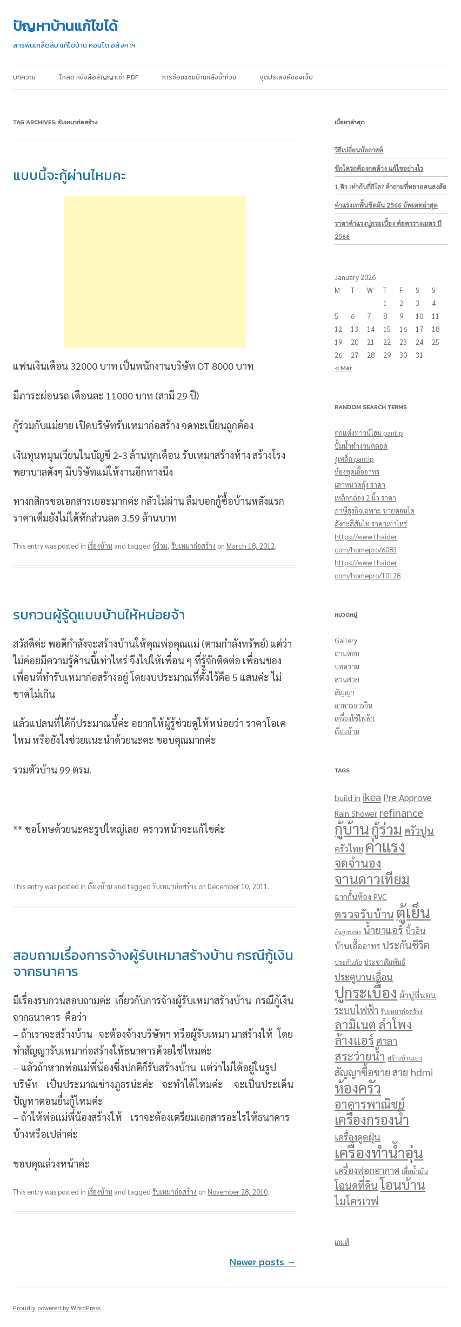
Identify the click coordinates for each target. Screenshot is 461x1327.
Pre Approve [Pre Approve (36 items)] (407, 797)
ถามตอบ (347, 653)
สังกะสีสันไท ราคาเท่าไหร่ (371, 523)
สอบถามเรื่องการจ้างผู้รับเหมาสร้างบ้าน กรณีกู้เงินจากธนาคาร (153, 963)
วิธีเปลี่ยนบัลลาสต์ (359, 149)
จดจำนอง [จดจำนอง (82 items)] (358, 862)
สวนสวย (347, 679)
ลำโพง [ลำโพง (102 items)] (395, 1024)
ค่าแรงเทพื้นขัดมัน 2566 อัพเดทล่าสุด (386, 205)
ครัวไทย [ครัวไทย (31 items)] (349, 849)
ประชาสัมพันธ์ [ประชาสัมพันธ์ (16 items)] (384, 961)
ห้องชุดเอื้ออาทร (357, 471)
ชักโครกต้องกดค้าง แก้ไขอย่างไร (379, 168)
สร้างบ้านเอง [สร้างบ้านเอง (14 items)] (404, 1057)
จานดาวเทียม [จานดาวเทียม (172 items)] (372, 879)
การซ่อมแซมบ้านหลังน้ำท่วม (199, 77)
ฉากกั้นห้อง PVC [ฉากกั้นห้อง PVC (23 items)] (361, 896)
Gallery (346, 640)
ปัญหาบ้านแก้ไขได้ (65, 25)
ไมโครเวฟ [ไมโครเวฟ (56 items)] (356, 1201)
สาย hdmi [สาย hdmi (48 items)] (412, 1071)
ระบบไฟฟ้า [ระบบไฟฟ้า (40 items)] (356, 1010)
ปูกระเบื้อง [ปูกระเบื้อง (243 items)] (366, 992)
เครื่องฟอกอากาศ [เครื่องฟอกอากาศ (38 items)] (367, 1170)
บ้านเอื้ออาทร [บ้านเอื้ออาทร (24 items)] (357, 946)
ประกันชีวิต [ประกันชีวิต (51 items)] (406, 944)
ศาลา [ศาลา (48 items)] (386, 1040)
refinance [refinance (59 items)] (401, 812)
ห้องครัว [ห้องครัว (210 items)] (358, 1087)
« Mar (343, 368)
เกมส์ (342, 1241)
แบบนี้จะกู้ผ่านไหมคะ (69, 175)
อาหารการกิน (353, 705)
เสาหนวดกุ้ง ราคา (360, 484)
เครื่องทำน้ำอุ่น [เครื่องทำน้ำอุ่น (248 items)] (379, 1152)
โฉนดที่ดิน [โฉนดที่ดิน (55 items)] (356, 1185)
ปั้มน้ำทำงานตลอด (361, 445)
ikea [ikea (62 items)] (372, 797)
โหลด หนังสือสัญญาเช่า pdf (98, 77)
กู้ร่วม (160, 545)
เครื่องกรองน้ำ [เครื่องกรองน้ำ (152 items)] (372, 1119)
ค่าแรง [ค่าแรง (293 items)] (385, 846)
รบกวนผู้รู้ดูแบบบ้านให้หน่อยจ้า (99, 614)
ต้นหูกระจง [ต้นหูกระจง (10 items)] (348, 931)
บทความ (24, 77)
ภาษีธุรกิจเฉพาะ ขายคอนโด (375, 510)
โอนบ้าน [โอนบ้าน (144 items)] (402, 1184)
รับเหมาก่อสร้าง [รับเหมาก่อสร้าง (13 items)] (401, 1011)
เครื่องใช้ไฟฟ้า (355, 718)
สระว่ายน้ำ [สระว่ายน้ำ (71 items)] (360, 1056)
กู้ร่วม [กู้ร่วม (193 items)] (386, 828)
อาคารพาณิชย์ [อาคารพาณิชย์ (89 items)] (370, 1103)
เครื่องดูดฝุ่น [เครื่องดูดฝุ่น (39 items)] (357, 1136)
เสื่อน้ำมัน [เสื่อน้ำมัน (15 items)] (415, 1171)
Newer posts (263, 1262)
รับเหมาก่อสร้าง (193, 545)
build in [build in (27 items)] (347, 797)
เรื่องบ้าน (100, 545)
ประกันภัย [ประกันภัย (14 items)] (348, 962)
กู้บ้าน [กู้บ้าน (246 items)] (352, 828)
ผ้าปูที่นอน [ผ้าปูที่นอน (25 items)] (417, 995)
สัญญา (345, 692)
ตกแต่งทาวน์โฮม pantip (369, 432)
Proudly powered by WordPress (57, 1307)
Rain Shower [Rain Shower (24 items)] (356, 813)
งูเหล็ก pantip (354, 458)
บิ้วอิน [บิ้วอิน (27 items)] (415, 930)
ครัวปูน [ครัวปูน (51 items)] (419, 830)
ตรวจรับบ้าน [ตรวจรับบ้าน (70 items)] (364, 913)
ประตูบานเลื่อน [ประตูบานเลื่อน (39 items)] (364, 976)
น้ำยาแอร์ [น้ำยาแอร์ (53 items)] (383, 929)
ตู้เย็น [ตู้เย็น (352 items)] (413, 912)
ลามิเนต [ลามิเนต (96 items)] (355, 1024)
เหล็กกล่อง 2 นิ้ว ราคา (365, 497)
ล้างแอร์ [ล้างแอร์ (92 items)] (354, 1040)
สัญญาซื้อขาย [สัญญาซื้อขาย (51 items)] (362, 1071)
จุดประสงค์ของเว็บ (286, 77)
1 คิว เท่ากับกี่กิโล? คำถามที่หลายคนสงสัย (390, 186)
